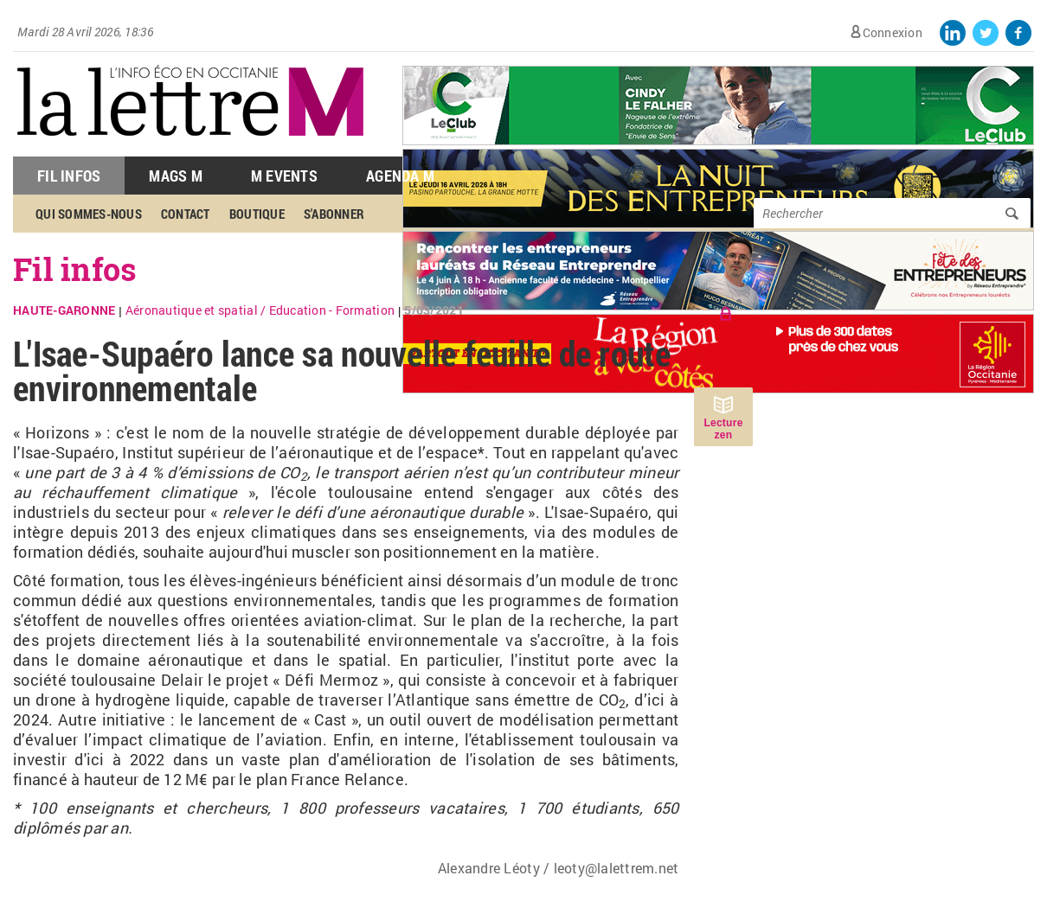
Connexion (892, 32)
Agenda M (400, 175)
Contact (185, 213)
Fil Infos (68, 175)
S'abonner (334, 213)
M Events (284, 175)
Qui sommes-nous (88, 213)
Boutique (257, 213)
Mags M (175, 175)
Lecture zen (722, 429)
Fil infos (75, 269)
